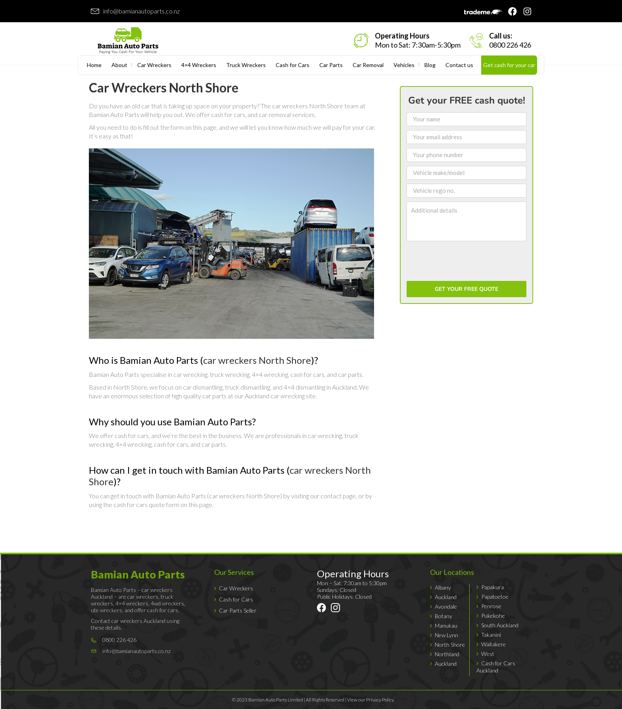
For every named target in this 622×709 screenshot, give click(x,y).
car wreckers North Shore (307, 106)
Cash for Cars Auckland (495, 667)
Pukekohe (493, 615)
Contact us (459, 64)
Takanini (491, 634)
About (119, 64)
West (487, 653)
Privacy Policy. (380, 700)
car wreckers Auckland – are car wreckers (132, 593)
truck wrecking (230, 374)
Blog (430, 64)
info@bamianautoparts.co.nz (141, 11)
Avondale (446, 606)
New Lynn (446, 635)
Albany (443, 587)
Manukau (446, 625)
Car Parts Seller (238, 610)
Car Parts (331, 64)
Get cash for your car (509, 64)
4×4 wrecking (270, 374)
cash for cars (228, 114)
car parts (350, 374)
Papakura (492, 587)
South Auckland (499, 625)
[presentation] (467, 261)
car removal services (287, 114)
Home (94, 64)
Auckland (446, 597)
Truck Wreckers (246, 64)
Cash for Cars (292, 64)
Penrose (491, 606)
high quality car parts (199, 396)
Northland (447, 654)
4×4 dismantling (304, 387)
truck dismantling (247, 387)
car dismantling (203, 387)
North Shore (450, 644)
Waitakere (493, 644)
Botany (443, 616)
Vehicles (404, 64)
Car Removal (368, 64)
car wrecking (190, 374)
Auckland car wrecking (275, 396)
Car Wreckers (154, 64)
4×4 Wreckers (198, 64)
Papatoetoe (495, 596)
